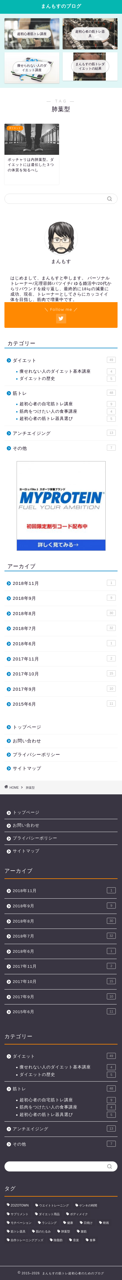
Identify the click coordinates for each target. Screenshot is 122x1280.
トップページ (27, 727)
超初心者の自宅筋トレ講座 (68, 404)
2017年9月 (64, 689)
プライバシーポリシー (36, 754)
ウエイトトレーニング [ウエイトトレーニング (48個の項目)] (54, 1205)
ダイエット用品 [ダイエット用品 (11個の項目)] (49, 1214)
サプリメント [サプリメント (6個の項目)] (19, 1214)
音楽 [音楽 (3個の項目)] (76, 1240)
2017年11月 (64, 658)
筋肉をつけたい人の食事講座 (68, 412)
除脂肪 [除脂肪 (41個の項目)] (58, 1240)
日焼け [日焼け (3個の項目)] (88, 1222)
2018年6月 (64, 643)
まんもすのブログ (61, 6)
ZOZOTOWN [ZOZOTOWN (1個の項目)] (19, 1205)
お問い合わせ (27, 740)
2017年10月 (64, 673)
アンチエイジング (64, 433)
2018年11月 (64, 583)
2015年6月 (64, 703)
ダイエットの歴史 (68, 379)
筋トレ (64, 393)
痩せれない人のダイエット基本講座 (68, 371)
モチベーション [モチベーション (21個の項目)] (21, 1222)
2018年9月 (64, 598)
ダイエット (64, 360)
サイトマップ (27, 768)
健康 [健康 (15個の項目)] (70, 1222)
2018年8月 (64, 613)
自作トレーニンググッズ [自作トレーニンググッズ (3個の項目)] (27, 1240)
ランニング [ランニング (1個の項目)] (49, 1222)
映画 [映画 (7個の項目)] (106, 1222)
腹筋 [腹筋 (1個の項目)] (84, 1231)
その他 (64, 448)
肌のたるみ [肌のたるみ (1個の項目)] (43, 1231)
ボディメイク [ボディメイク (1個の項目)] (79, 1214)
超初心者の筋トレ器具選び (68, 419)
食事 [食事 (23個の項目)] (93, 1240)
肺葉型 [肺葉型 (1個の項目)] (65, 1231)
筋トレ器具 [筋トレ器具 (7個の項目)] (18, 1231)
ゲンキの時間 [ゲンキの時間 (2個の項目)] (88, 1205)
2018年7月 (64, 628)
